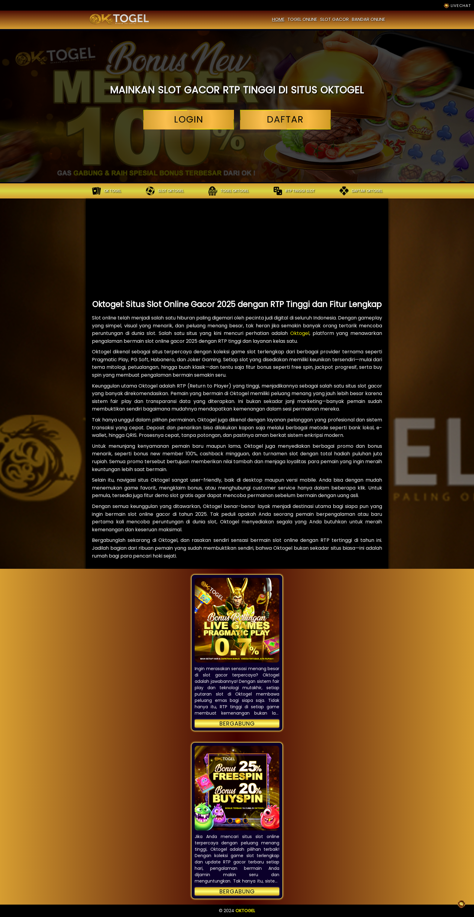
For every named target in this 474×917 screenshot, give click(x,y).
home (278, 19)
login (188, 119)
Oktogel (299, 333)
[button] (237, 620)
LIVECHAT (457, 5)
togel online (302, 19)
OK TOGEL (106, 190)
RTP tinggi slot (294, 190)
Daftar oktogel (360, 190)
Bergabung (237, 723)
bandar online (368, 19)
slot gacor (334, 19)
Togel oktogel (228, 190)
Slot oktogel (164, 190)
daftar (285, 119)
